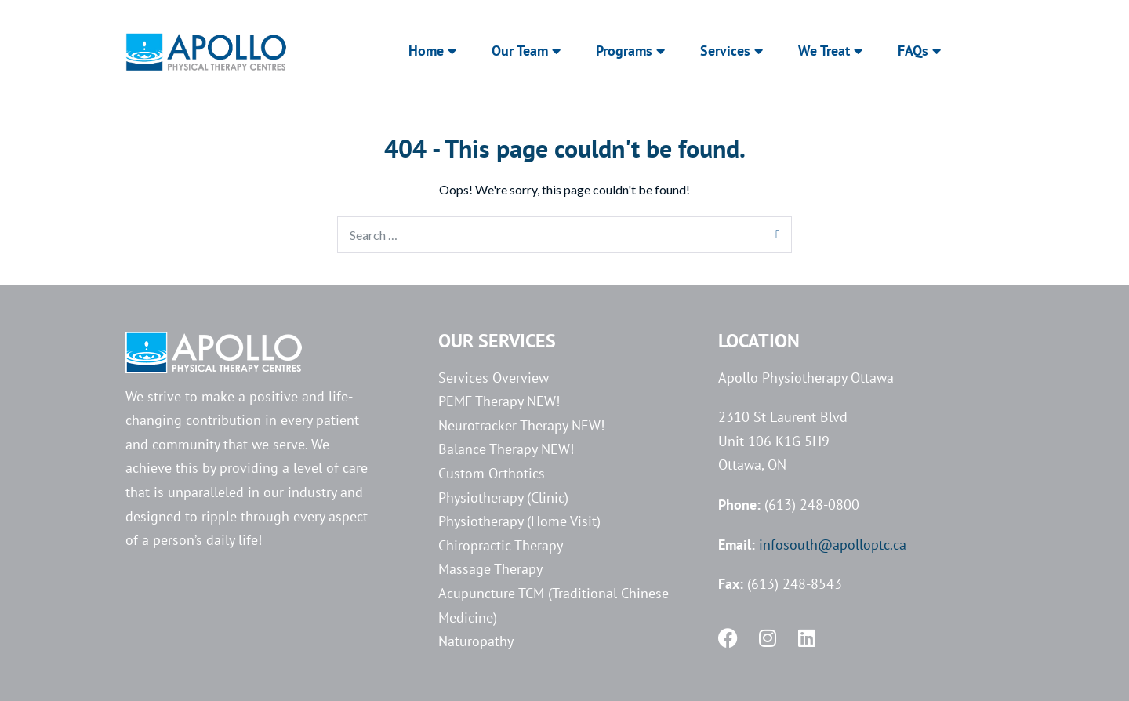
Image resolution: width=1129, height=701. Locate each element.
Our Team (526, 51)
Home (432, 51)
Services (731, 51)
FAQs (919, 51)
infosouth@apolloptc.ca (832, 545)
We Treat (830, 51)
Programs (630, 51)
